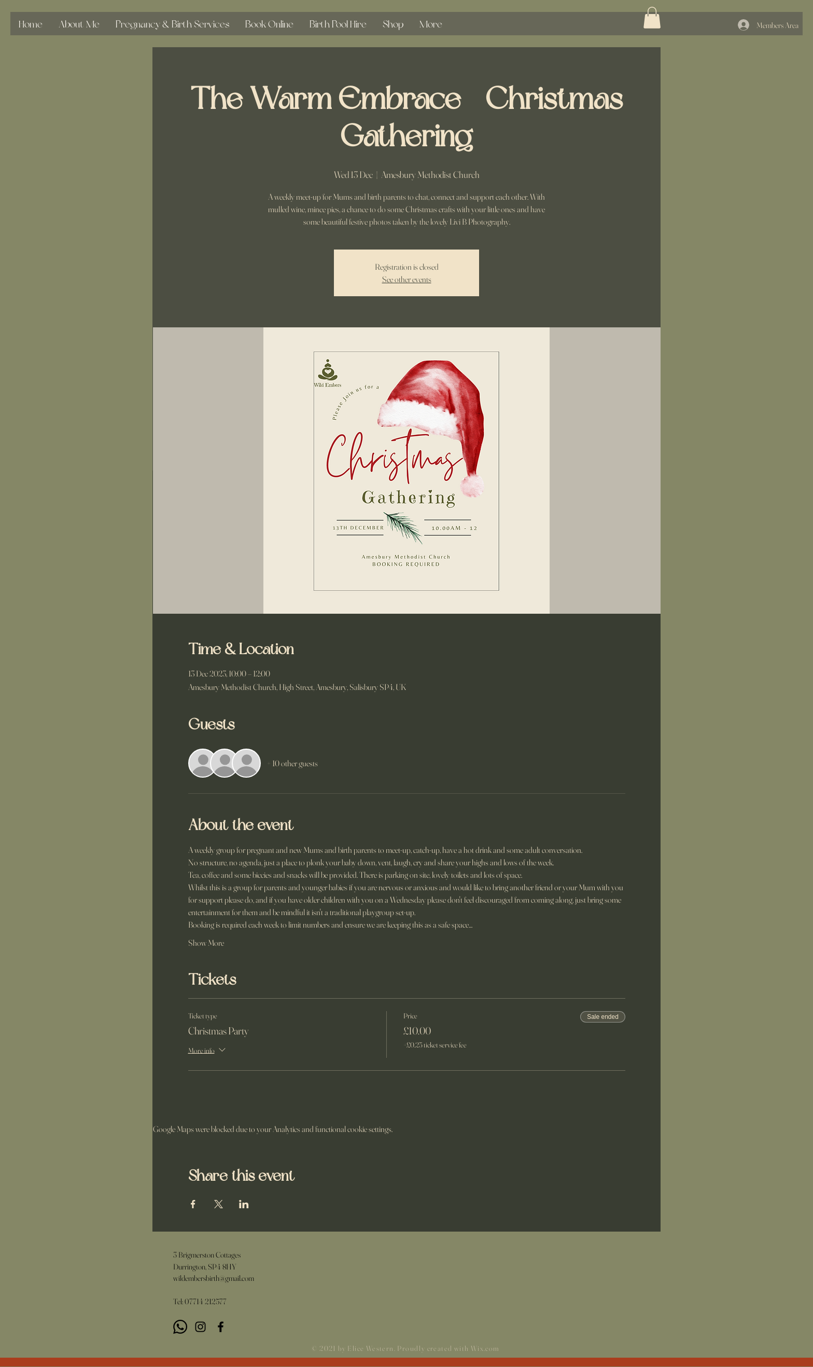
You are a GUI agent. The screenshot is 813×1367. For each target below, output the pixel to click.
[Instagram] (200, 1327)
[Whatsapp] (180, 1327)
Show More (206, 942)
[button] (652, 18)
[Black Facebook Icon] (221, 1327)
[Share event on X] (218, 1204)
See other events (406, 279)
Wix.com (485, 1348)
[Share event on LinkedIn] (244, 1204)
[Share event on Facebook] (193, 1204)
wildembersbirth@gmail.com (213, 1278)
